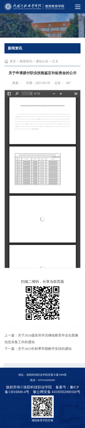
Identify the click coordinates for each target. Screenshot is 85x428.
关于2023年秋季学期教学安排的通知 (45, 349)
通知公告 (42, 61)
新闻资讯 (26, 61)
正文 (55, 61)
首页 (13, 61)
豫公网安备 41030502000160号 (56, 392)
